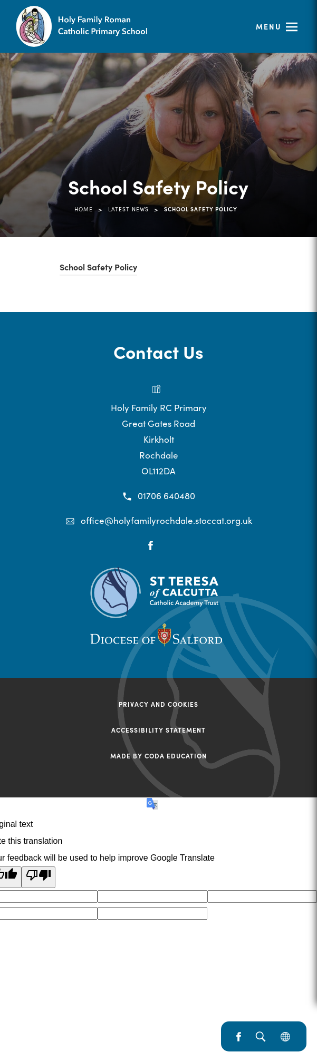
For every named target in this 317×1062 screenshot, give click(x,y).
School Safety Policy (98, 268)
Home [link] (83, 209)
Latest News (128, 209)
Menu (269, 26)
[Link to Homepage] (100, 26)
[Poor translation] (38, 877)
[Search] (260, 1036)
